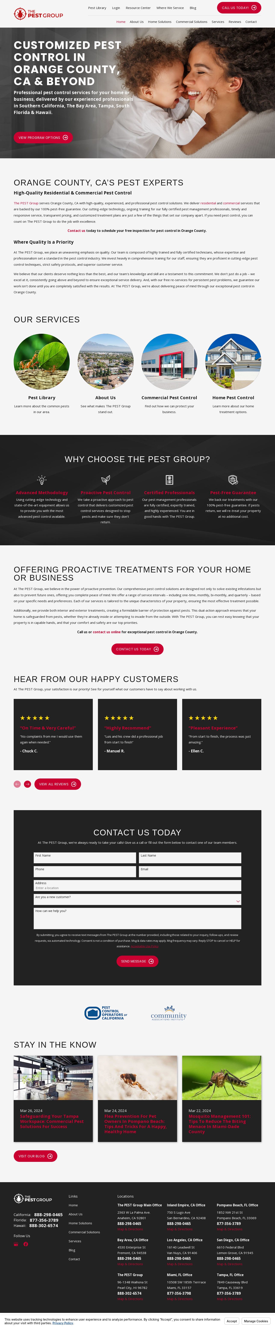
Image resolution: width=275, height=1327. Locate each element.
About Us (76, 1214)
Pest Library (97, 8)
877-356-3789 (44, 1220)
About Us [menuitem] (137, 21)
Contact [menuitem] (251, 21)
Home (73, 1205)
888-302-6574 (43, 1225)
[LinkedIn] (35, 1244)
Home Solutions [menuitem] (160, 21)
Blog (193, 8)
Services (75, 1241)
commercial (231, 203)
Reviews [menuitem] (235, 21)
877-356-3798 (179, 1293)
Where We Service (170, 8)
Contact (74, 1259)
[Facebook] (26, 1244)
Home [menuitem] (121, 21)
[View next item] (27, 784)
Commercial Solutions (84, 1232)
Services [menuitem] (218, 21)
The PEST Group (26, 203)
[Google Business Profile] (16, 1244)
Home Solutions (80, 1223)
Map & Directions (130, 1229)
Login (116, 8)
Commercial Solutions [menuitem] (191, 21)
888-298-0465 (48, 1214)
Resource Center (138, 8)
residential (208, 203)
